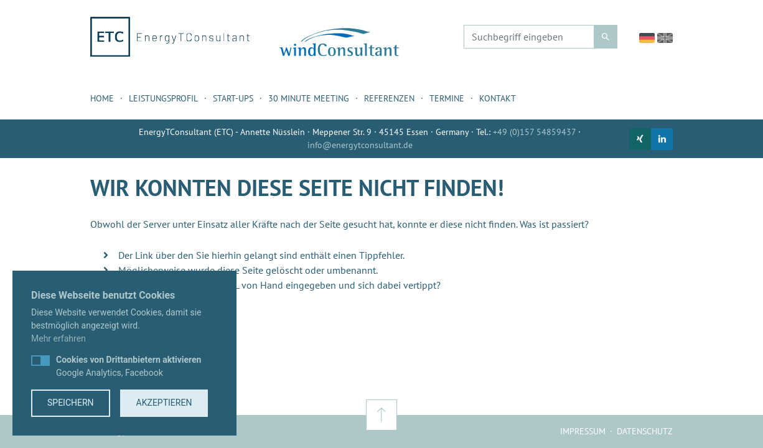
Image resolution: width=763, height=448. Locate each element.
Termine (446, 98)
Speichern (70, 403)
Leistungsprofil (163, 98)
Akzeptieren (164, 403)
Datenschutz (645, 431)
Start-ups (233, 98)
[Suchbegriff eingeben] (529, 37)
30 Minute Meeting (308, 98)
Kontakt (497, 98)
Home (102, 98)
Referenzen (389, 98)
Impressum (583, 431)
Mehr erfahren (58, 338)
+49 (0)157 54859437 (534, 132)
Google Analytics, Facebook (128, 366)
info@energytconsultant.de (360, 145)
